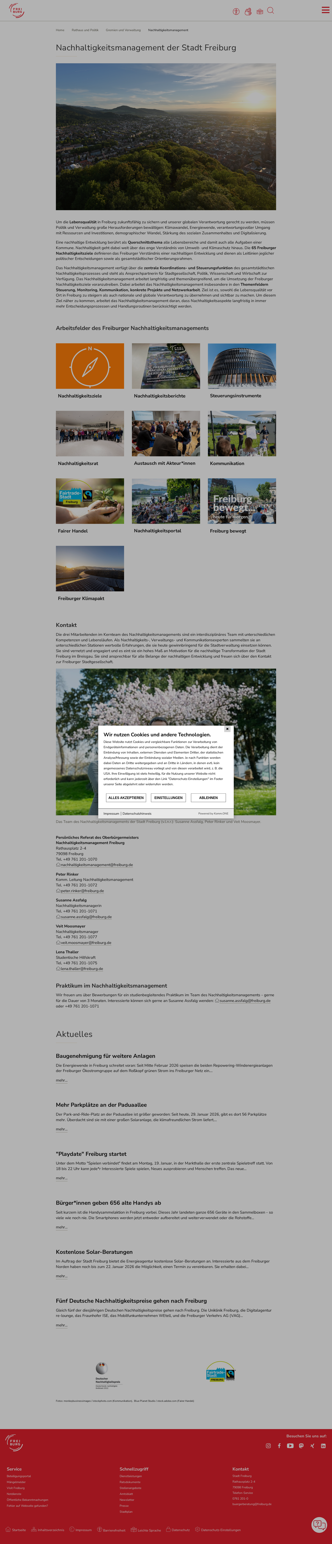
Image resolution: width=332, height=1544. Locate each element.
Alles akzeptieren (126, 797)
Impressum (111, 813)
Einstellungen (168, 797)
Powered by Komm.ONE (213, 813)
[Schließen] (227, 729)
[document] (166, 762)
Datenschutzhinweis (137, 813)
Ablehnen (208, 797)
